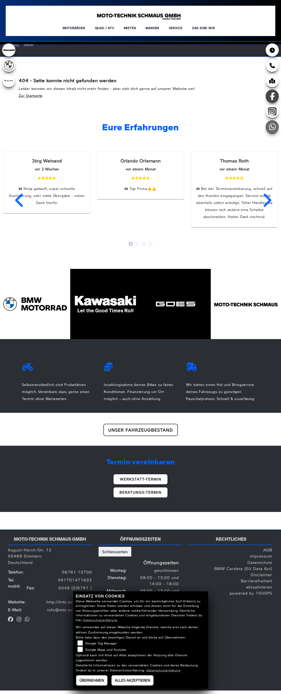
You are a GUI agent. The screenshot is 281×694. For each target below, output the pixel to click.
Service (175, 29)
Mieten (130, 29)
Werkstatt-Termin (140, 482)
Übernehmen (91, 680)
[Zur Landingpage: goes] (8, 84)
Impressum (261, 559)
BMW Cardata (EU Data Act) (243, 572)
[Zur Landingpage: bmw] (8, 68)
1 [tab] (130, 247)
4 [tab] (150, 247)
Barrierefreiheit (256, 584)
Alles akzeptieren (132, 680)
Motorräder (74, 29)
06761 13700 (77, 575)
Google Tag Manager (101, 643)
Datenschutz (259, 566)
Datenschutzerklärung (100, 620)
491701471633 (75, 583)
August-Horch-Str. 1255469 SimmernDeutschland (30, 559)
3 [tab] (144, 247)
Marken (152, 29)
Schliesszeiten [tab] (115, 555)
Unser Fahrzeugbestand (140, 433)
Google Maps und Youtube (105, 649)
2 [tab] (137, 247)
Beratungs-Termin (140, 495)
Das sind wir (203, 29)
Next (264, 203)
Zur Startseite (31, 99)
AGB (267, 553)
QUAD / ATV (104, 29)
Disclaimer (261, 578)
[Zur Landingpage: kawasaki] (8, 53)
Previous (17, 203)
